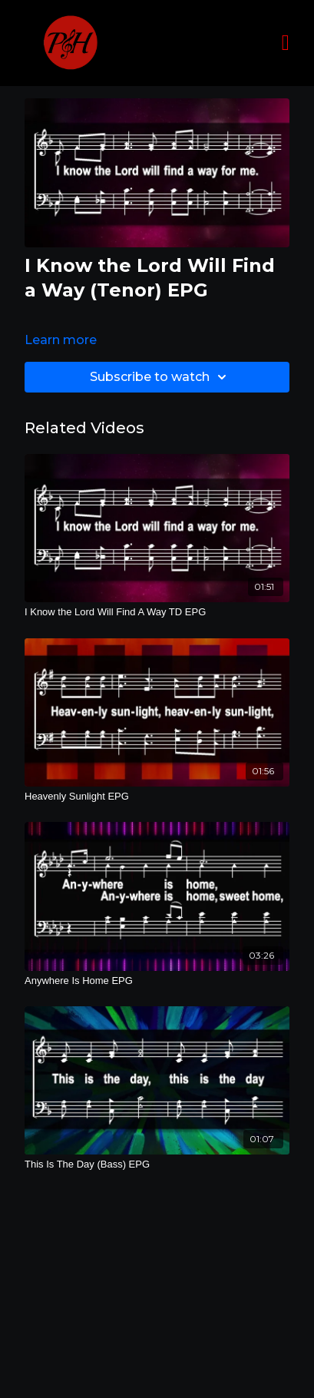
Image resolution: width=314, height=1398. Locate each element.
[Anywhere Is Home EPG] (157, 981)
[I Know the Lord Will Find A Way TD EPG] (157, 612)
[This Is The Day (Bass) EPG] (157, 1164)
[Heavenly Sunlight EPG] (157, 796)
